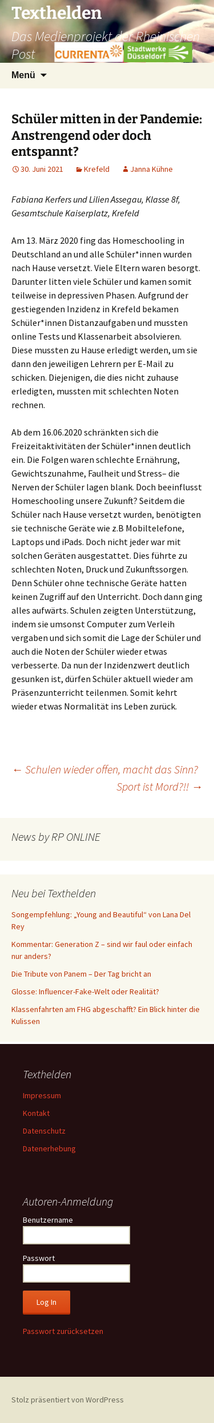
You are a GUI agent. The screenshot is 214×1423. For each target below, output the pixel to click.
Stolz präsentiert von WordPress (67, 1399)
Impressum (42, 1095)
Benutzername (48, 1220)
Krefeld (97, 169)
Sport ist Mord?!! (159, 786)
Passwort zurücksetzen (63, 1331)
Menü (23, 75)
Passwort (39, 1258)
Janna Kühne (151, 169)
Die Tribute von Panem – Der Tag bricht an (81, 974)
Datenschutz (44, 1131)
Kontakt (36, 1113)
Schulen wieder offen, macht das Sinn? (104, 769)
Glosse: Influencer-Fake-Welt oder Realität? (85, 991)
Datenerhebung (49, 1148)
